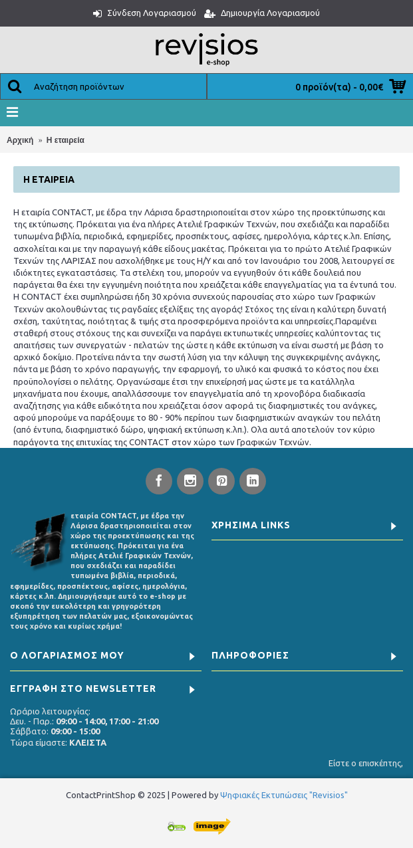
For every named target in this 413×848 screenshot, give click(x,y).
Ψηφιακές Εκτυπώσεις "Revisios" (284, 794)
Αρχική (20, 140)
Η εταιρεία (65, 140)
